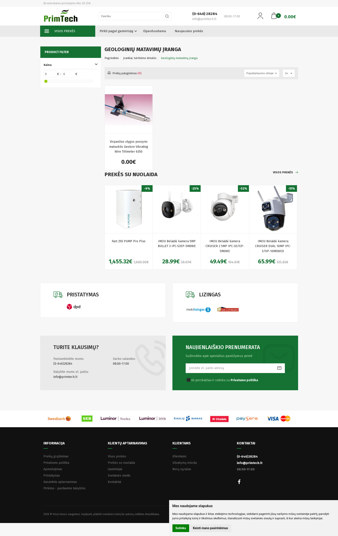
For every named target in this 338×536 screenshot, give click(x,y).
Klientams (181, 443)
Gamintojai (115, 469)
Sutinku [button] (181, 528)
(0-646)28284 (62, 364)
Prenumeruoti (279, 368)
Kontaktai (114, 482)
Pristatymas (51, 475)
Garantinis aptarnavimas (60, 482)
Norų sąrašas (181, 469)
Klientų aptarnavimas (127, 443)
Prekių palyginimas (125, 73)
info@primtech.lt (65, 377)
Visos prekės (60, 31)
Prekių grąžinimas (56, 456)
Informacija (54, 443)
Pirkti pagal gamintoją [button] (116, 31)
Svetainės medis (119, 475)
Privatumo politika (56, 463)
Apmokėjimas (52, 469)
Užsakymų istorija (184, 463)
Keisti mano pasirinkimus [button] (210, 528)
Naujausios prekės (189, 31)
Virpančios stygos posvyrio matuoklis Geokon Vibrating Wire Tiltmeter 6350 (128, 146)
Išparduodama (154, 31)
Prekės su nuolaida (121, 463)
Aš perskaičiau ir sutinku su (224, 380)
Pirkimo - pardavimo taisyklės (64, 488)
